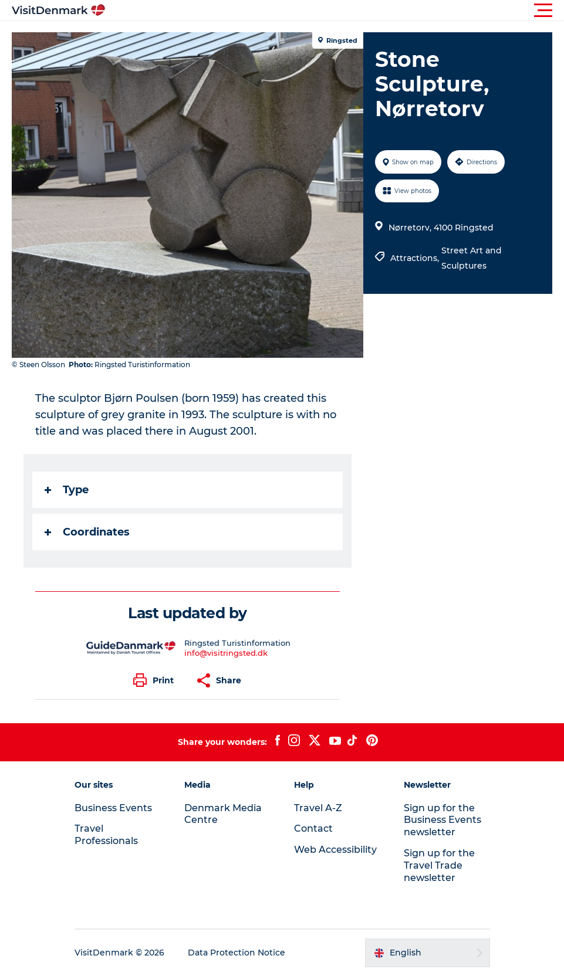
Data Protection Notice (236, 952)
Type (67, 489)
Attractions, (415, 258)
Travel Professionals (106, 834)
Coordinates (87, 532)
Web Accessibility (335, 849)
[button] (334, 11)
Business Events (113, 808)
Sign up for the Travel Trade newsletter (439, 865)
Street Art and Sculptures (471, 258)
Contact (313, 828)
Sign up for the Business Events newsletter (442, 820)
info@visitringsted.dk (226, 653)
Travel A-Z (318, 808)
